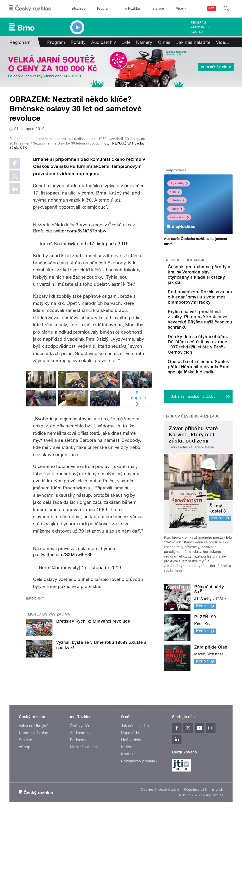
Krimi (175, 192)
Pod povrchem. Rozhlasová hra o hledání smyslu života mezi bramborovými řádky (211, 315)
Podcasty (78, 807)
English (217, 857)
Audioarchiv (201, 27)
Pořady (78, 42)
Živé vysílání (179, 217)
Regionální (20, 42)
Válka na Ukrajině (33, 793)
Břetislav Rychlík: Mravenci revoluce (93, 701)
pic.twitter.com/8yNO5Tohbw (76, 311)
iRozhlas (76, 8)
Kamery (197, 32)
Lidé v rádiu (131, 807)
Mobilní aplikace (84, 814)
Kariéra (127, 814)
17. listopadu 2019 (109, 323)
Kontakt (128, 821)
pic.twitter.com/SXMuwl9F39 (63, 634)
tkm (41, 678)
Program (96, 8)
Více (222, 42)
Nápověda (130, 800)
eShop (24, 814)
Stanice (141, 8)
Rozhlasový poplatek (139, 828)
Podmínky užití (195, 857)
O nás (164, 42)
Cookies (147, 857)
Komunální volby (33, 800)
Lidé (125, 42)
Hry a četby (179, 183)
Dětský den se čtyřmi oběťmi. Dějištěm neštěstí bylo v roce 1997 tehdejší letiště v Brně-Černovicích (211, 388)
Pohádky (177, 200)
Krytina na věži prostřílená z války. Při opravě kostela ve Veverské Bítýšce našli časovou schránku (213, 350)
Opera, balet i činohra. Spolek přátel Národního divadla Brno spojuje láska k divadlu (211, 426)
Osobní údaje (168, 857)
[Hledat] (226, 8)
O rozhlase (163, 8)
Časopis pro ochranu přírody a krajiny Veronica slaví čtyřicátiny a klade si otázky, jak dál (212, 279)
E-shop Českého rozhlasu (193, 484)
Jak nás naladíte (193, 42)
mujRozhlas (119, 8)
